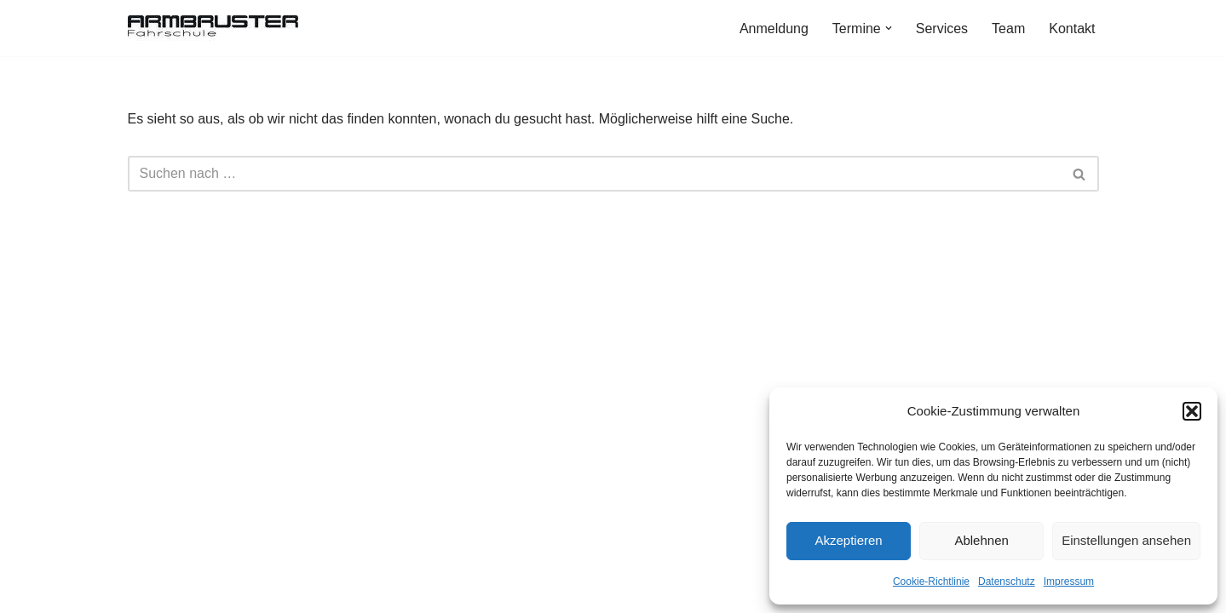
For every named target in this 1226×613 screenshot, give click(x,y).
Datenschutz (1006, 581)
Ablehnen (981, 540)
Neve (143, 591)
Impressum (1069, 581)
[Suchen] (594, 174)
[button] (1191, 411)
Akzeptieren (848, 540)
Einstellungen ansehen (1126, 540)
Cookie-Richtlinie (931, 581)
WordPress (299, 591)
